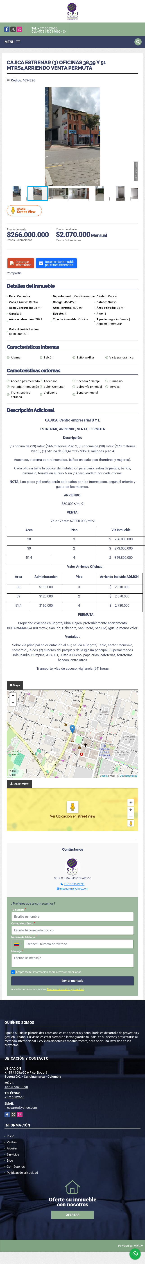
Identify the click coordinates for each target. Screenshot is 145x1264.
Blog (10, 1160)
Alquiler (12, 1148)
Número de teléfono (23, 937)
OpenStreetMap (128, 775)
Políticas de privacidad (22, 1172)
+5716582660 (47, 28)
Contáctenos (16, 1166)
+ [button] (12, 696)
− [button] (12, 702)
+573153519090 (49, 31)
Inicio (10, 1136)
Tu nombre (18, 910)
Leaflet (103, 775)
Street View (25, 210)
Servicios (13, 1154)
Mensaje (17, 951)
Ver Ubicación (61, 816)
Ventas (12, 1142)
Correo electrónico (23, 923)
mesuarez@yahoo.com (74, 888)
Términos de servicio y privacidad (65, 989)
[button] (134, 91)
